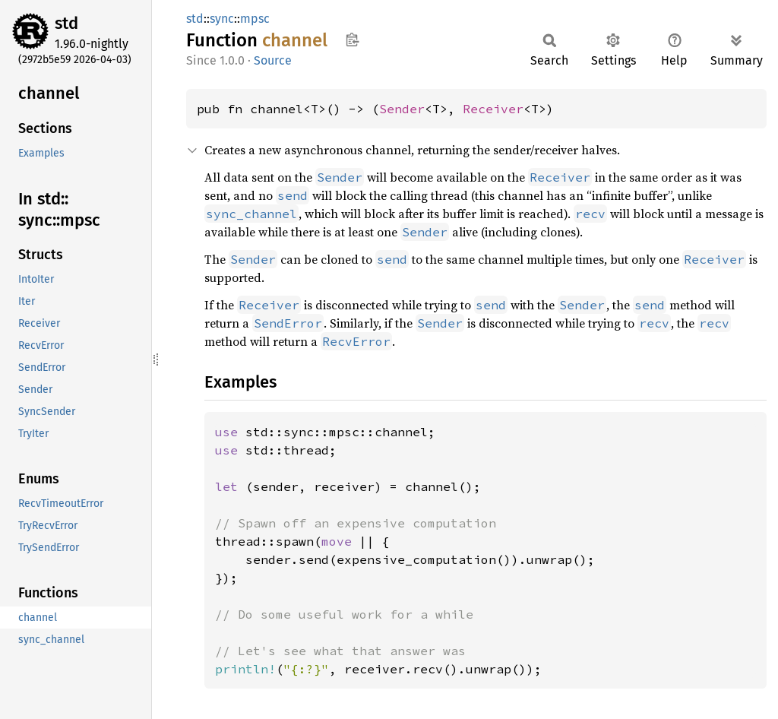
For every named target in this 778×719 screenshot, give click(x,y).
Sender (402, 108)
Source (273, 60)
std (66, 23)
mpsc (255, 18)
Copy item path (352, 39)
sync (222, 18)
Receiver (493, 108)
